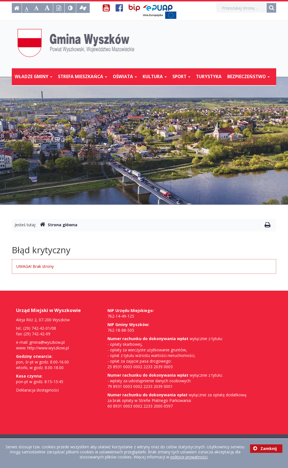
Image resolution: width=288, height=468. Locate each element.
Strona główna (58, 224)
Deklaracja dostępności (37, 390)
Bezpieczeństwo (248, 77)
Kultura (155, 77)
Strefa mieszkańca (82, 77)
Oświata (125, 77)
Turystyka (209, 77)
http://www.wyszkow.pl (48, 348)
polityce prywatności (189, 457)
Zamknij (265, 448)
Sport (181, 77)
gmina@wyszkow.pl (47, 342)
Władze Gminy (33, 77)
